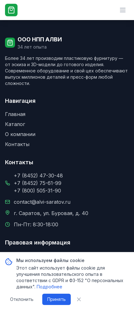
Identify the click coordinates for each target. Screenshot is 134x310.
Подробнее (49, 286)
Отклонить (22, 299)
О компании (20, 134)
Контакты (17, 144)
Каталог (15, 124)
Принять (56, 299)
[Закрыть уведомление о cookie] (79, 299)
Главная (15, 114)
